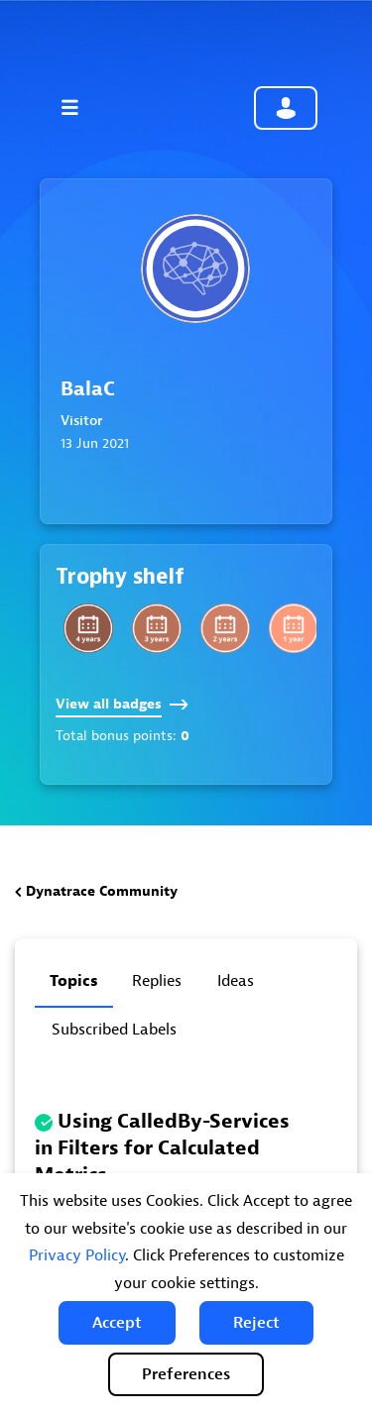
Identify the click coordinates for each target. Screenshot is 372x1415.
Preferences (186, 1374)
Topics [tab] (74, 981)
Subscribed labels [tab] (114, 1029)
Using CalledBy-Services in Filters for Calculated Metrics (162, 1148)
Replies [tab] (157, 981)
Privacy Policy (77, 1255)
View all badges (122, 704)
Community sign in (285, 108)
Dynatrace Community (102, 891)
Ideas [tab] (235, 981)
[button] (117, 1323)
